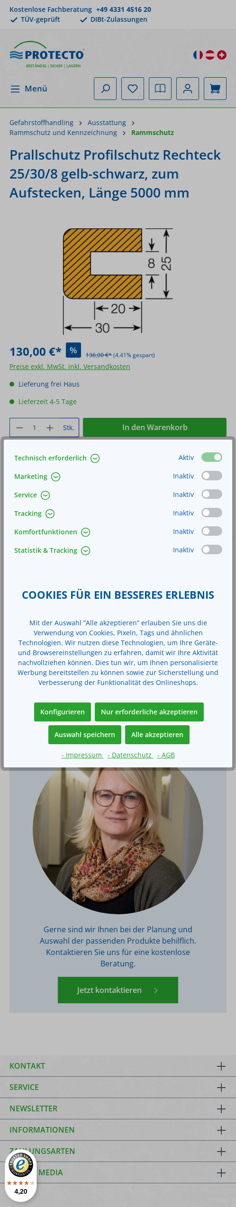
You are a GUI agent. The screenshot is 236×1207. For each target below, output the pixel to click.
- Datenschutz (131, 754)
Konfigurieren (62, 711)
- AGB (166, 754)
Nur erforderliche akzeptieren (149, 711)
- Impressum (83, 754)
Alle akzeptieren (157, 734)
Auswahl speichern (84, 734)
